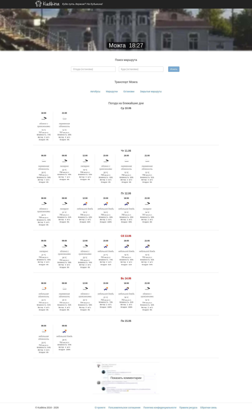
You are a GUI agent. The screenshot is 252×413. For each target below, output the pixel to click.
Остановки (128, 91)
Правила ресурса (188, 407)
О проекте (100, 407)
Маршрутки (112, 91)
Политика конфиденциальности (160, 407)
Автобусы (95, 91)
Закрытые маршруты (151, 91)
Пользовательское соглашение (124, 407)
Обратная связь (208, 407)
